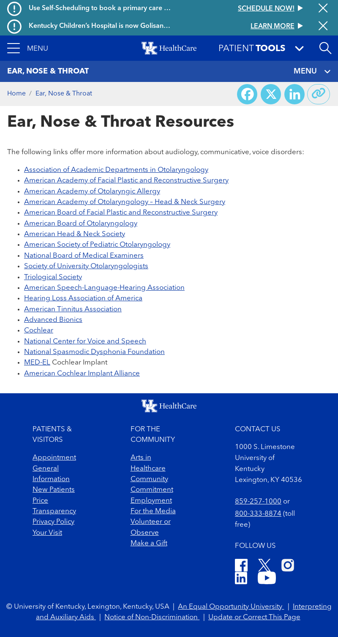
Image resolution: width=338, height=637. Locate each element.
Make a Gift (149, 543)
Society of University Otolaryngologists (86, 266)
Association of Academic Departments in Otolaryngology (116, 170)
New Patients (54, 489)
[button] (27, 48)
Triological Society (53, 277)
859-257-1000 (258, 501)
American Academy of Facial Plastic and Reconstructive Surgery (126, 180)
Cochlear (38, 330)
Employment (151, 500)
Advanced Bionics (53, 320)
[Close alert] (323, 8)
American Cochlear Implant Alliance (82, 373)
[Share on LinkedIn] (294, 94)
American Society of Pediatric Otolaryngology (97, 244)
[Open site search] (325, 48)
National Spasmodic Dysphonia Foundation (94, 352)
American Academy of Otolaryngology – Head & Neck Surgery (124, 202)
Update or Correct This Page (254, 617)
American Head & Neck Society (74, 234)
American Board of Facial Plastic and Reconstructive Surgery (121, 212)
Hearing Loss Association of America (83, 298)
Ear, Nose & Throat (63, 93)
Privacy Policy (53, 521)
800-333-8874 (258, 513)
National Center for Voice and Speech (85, 341)
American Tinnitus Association (73, 309)
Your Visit (47, 532)
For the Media (153, 511)
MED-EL (37, 362)
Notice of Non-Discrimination (151, 617)
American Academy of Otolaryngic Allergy (92, 191)
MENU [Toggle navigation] (312, 72)
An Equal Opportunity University (231, 606)
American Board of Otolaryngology (80, 223)
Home (16, 93)
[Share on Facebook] (247, 94)
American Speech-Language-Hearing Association (104, 287)
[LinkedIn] (241, 579)
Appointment (54, 457)
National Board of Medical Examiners (84, 255)
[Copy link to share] (318, 94)
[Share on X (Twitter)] (271, 94)
